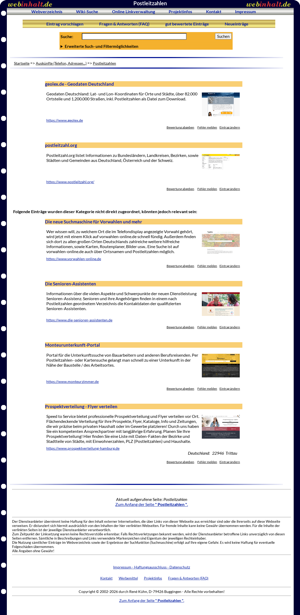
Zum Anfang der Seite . (151, 504)
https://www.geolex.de (64, 120)
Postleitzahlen (104, 63)
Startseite (21, 63)
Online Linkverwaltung (133, 11)
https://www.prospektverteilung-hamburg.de (82, 448)
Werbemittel (128, 578)
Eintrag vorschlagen (65, 23)
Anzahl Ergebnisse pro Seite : (146, 46)
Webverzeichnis (46, 11)
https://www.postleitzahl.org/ (70, 182)
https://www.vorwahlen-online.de (73, 259)
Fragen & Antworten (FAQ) (124, 23)
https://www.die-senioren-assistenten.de (79, 320)
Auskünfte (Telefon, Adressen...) (61, 63)
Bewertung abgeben (180, 127)
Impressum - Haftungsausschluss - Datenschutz (151, 567)
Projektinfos (180, 11)
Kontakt (213, 11)
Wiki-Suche (87, 11)
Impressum (245, 11)
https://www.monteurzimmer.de (72, 382)
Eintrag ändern (229, 127)
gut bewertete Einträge (187, 23)
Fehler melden (207, 127)
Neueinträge (236, 23)
